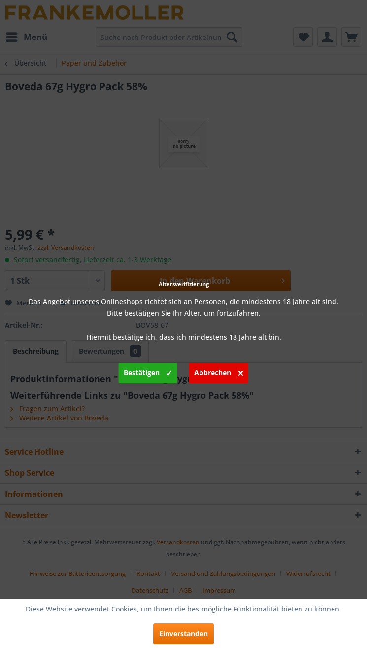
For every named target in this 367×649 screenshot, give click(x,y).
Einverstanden (183, 633)
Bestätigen (147, 371)
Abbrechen (218, 371)
